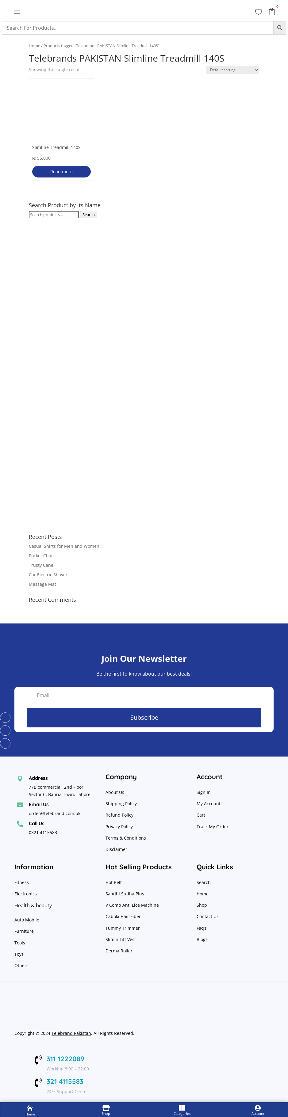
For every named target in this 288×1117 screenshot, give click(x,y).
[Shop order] (232, 70)
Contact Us (208, 916)
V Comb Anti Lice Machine (132, 905)
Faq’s (202, 928)
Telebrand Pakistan (71, 1033)
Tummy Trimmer (123, 928)
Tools (19, 943)
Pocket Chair (41, 555)
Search (89, 214)
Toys (19, 954)
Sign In (204, 792)
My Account (209, 803)
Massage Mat (42, 584)
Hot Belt (114, 882)
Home (34, 45)
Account (258, 1113)
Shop (202, 905)
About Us (115, 792)
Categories (182, 1113)
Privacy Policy (120, 826)
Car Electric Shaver (48, 575)
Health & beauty (33, 905)
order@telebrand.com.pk (54, 813)
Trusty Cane (41, 565)
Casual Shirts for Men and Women (64, 546)
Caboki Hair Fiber (123, 916)
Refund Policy (120, 815)
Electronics (25, 894)
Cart (201, 815)
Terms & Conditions (126, 838)
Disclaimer (116, 849)
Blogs (202, 939)
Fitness (21, 882)
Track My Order (212, 826)
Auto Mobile (26, 920)
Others (21, 965)
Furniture (24, 931)
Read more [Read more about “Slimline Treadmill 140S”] (61, 171)
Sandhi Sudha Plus (125, 894)
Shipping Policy (121, 803)
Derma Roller (119, 951)
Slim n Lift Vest (121, 939)
